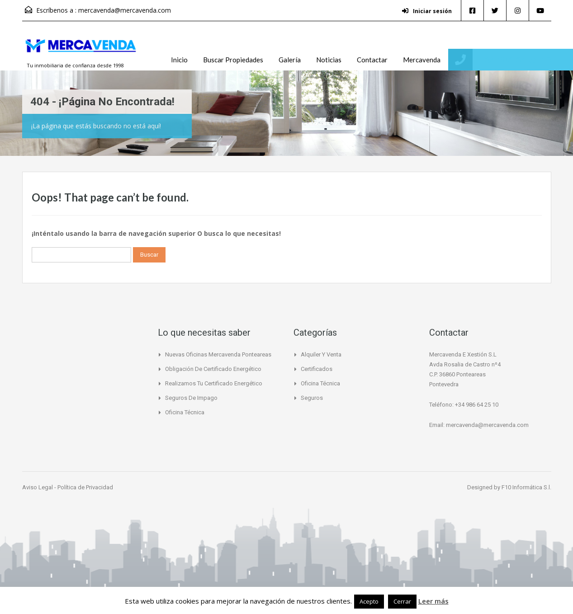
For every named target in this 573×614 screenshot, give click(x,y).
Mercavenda (421, 60)
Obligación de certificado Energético (213, 369)
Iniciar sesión (427, 11)
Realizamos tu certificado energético (213, 383)
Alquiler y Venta (321, 354)
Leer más (433, 600)
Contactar (372, 60)
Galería (290, 60)
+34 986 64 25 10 (515, 60)
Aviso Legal (38, 487)
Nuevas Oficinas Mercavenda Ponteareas (218, 354)
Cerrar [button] (402, 601)
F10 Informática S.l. (526, 487)
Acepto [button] (369, 601)
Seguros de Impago (191, 397)
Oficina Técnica (184, 412)
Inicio (179, 60)
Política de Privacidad (85, 487)
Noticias (328, 60)
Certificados (316, 369)
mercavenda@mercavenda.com (124, 10)
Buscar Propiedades (233, 60)
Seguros (312, 397)
